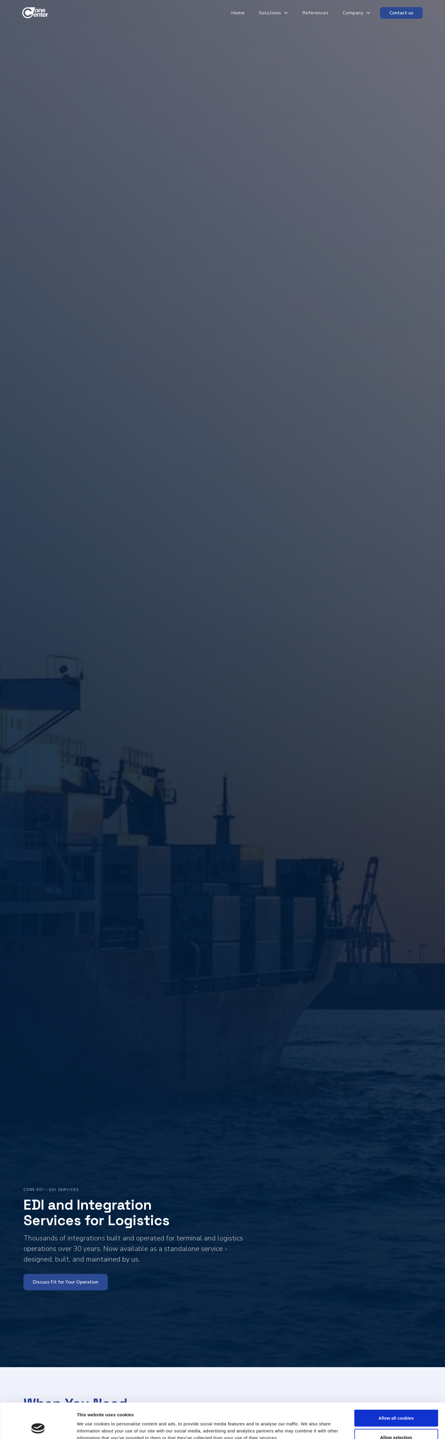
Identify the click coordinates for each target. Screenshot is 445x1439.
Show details (307, 1423)
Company (353, 13)
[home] (37, 12)
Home (238, 13)
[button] (269, 13)
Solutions (270, 13)
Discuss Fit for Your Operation (65, 1282)
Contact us (401, 13)
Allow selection (396, 1404)
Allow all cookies (396, 1384)
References (315, 13)
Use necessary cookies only (396, 1423)
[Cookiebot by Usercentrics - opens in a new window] (38, 1427)
